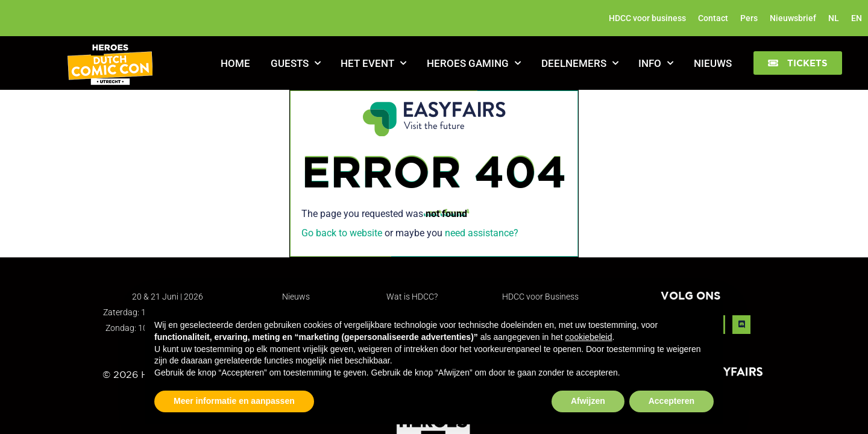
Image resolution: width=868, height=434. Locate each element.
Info (655, 63)
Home (235, 63)
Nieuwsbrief (793, 18)
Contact (713, 18)
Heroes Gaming (474, 63)
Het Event (373, 63)
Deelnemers (579, 63)
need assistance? (481, 233)
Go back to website (341, 233)
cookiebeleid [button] (588, 337)
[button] (797, 63)
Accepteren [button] (671, 401)
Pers (749, 18)
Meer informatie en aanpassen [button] (234, 401)
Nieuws (713, 63)
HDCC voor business (647, 18)
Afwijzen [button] (588, 401)
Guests (296, 63)
